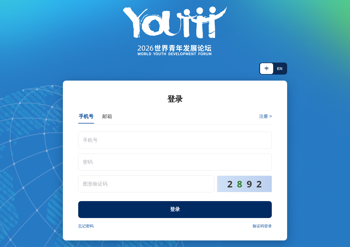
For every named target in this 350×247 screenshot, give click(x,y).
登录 (175, 209)
